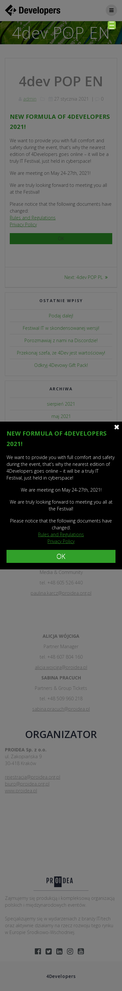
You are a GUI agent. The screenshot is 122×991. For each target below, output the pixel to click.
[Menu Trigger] (112, 25)
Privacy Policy (61, 541)
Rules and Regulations (61, 534)
